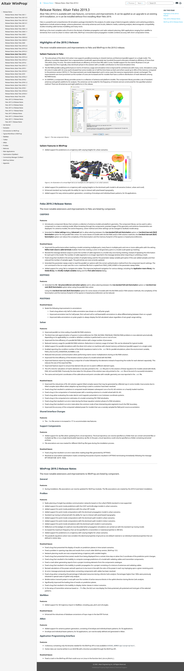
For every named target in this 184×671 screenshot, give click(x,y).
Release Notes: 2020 (15, 43)
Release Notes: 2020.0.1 (16, 40)
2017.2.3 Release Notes (14, 105)
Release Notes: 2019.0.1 (16, 71)
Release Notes (7, 12)
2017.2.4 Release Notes (14, 102)
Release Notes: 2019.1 (15, 68)
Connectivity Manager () (13, 157)
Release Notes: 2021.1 (15, 15)
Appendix (6, 163)
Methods (6, 148)
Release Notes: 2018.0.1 (16, 94)
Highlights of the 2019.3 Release (171, 14)
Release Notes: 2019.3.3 (16, 46)
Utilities (8, 160)
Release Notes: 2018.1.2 (16, 82)
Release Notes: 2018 (15, 96)
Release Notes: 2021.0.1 (16, 23)
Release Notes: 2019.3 (15, 54)
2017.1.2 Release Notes (14, 116)
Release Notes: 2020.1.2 (16, 29)
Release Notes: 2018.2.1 (16, 77)
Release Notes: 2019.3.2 (16, 48)
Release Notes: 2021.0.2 (16, 20)
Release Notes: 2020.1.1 (16, 32)
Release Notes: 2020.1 (15, 34)
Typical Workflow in (12, 134)
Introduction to (11, 131)
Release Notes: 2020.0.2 (16, 37)
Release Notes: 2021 (15, 26)
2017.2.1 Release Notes (14, 111)
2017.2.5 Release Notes (14, 99)
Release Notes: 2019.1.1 (16, 65)
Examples (6, 128)
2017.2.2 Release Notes (14, 108)
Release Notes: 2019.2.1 (16, 60)
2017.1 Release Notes (13, 122)
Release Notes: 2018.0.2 (16, 91)
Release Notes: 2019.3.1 (16, 51)
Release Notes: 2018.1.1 (16, 85)
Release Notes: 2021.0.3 (16, 17)
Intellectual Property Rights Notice (103, 667)
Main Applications (9, 151)
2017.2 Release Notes (13, 113)
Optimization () (10, 154)
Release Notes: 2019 (15, 74)
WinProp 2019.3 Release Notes (173, 22)
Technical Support (121, 667)
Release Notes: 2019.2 (15, 63)
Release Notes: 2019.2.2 (16, 57)
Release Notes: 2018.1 (15, 88)
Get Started (6, 125)
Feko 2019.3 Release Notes (172, 19)
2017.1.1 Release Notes (14, 119)
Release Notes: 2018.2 (15, 79)
